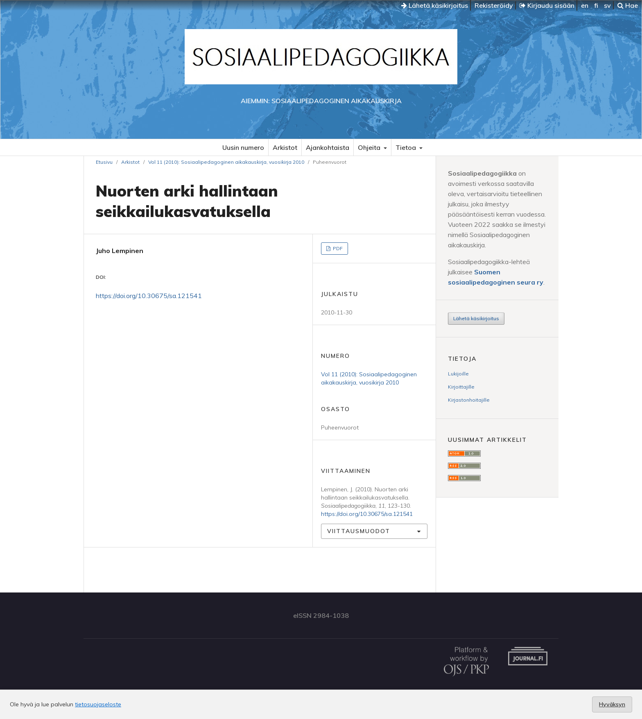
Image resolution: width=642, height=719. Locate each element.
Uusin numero (243, 147)
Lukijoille (458, 374)
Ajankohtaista (327, 147)
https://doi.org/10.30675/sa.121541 (149, 296)
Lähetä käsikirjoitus (434, 5)
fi (596, 5)
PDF (337, 248)
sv (607, 5)
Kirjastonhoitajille (469, 400)
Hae (627, 5)
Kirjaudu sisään (547, 5)
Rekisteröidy (494, 5)
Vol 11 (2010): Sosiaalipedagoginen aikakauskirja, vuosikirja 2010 (226, 162)
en (584, 5)
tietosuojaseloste (98, 704)
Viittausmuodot (358, 531)
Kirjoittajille (461, 387)
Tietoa (407, 147)
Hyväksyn (612, 704)
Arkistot (285, 147)
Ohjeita (370, 147)
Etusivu (104, 162)
